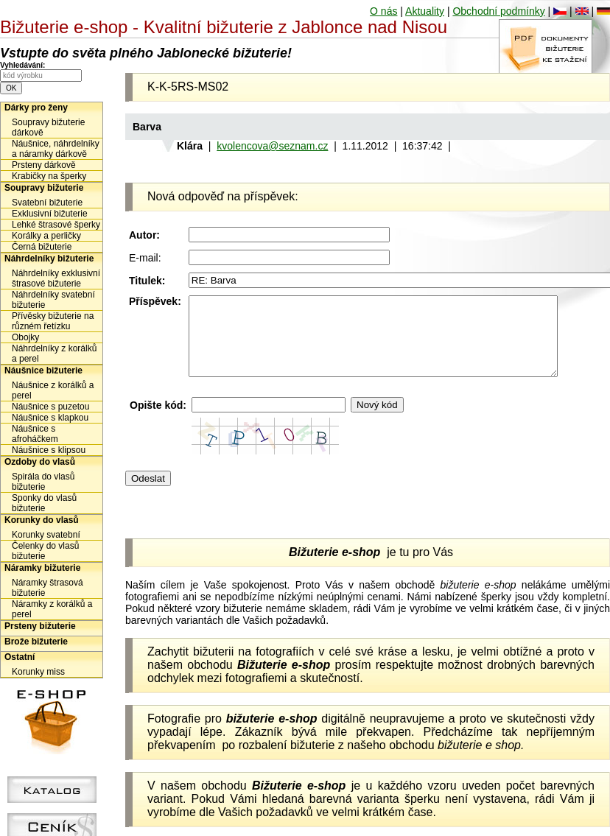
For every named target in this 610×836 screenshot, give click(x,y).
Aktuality (424, 11)
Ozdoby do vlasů (39, 462)
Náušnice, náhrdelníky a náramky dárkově (55, 148)
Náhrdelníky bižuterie (49, 258)
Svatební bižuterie (47, 202)
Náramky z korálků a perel (52, 609)
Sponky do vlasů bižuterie (44, 503)
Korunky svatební (46, 535)
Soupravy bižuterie (43, 188)
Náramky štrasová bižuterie (47, 587)
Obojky (25, 337)
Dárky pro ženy (36, 107)
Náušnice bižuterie (43, 370)
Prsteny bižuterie (40, 626)
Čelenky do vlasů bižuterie (45, 551)
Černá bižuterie (41, 247)
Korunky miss (38, 672)
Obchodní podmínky (498, 11)
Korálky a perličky (46, 236)
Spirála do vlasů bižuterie (43, 481)
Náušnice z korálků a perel (53, 390)
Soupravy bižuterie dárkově (48, 127)
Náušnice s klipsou (48, 450)
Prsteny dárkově (44, 165)
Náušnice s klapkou (50, 417)
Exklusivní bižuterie (50, 213)
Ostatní (19, 657)
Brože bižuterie (36, 641)
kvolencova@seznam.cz (272, 146)
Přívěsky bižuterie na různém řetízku (53, 321)
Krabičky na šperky (49, 176)
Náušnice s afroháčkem (35, 434)
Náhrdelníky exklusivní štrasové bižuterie (56, 278)
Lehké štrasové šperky (56, 224)
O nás (383, 11)
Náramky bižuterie (42, 568)
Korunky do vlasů (41, 520)
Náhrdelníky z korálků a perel (54, 353)
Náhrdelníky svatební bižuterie (53, 299)
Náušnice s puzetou (50, 406)
